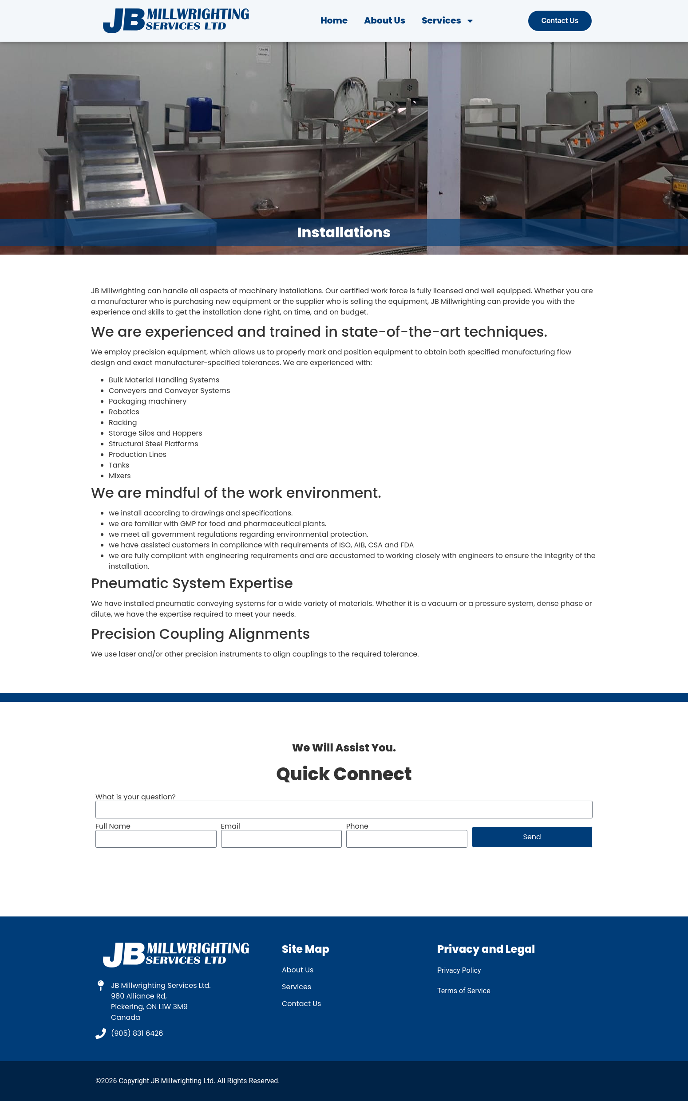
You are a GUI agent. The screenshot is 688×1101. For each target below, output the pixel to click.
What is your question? (135, 797)
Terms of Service (463, 991)
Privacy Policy (459, 970)
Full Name (112, 826)
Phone (357, 826)
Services (448, 20)
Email (230, 826)
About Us (384, 20)
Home (334, 20)
